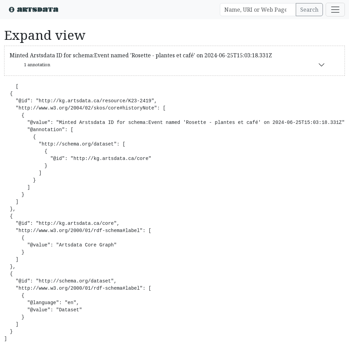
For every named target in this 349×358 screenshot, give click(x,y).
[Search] (258, 9)
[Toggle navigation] (335, 9)
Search (309, 9)
